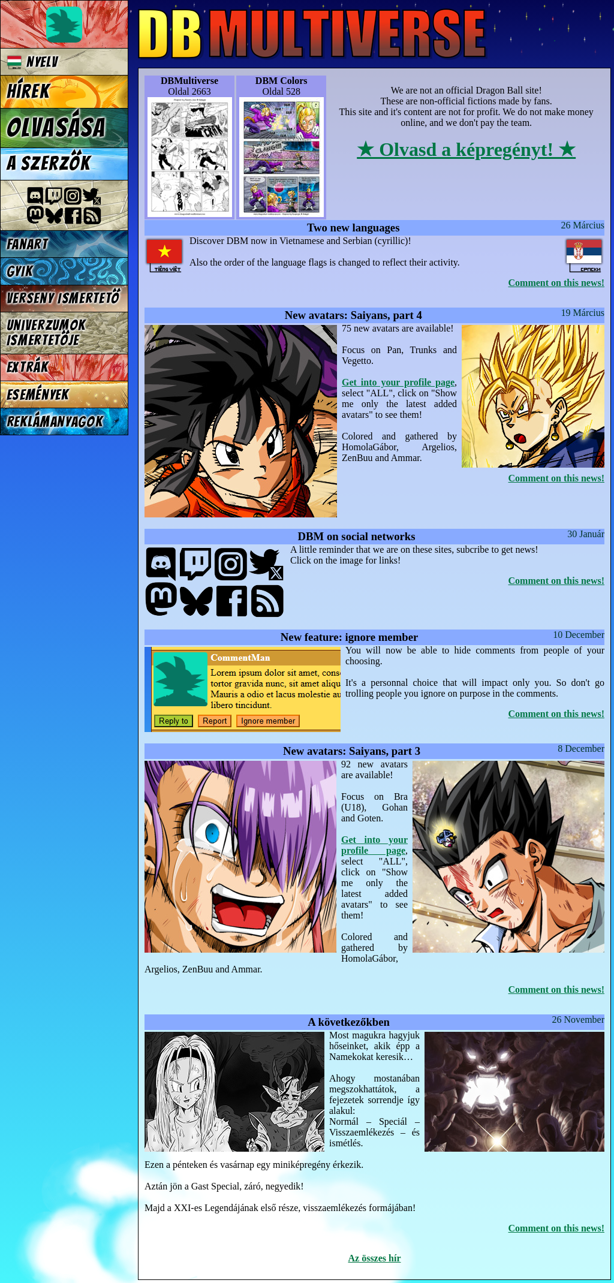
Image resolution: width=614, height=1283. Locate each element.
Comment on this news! (556, 283)
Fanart (27, 244)
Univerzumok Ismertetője (46, 333)
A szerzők (49, 163)
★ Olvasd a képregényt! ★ (466, 149)
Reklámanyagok (55, 421)
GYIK (20, 271)
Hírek (28, 92)
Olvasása (56, 127)
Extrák (28, 367)
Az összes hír (374, 1258)
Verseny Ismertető (63, 298)
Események (38, 394)
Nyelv (32, 62)
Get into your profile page (398, 382)
